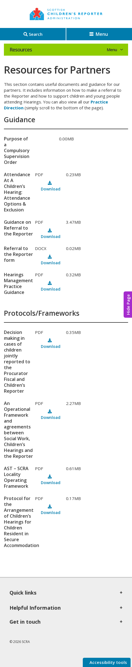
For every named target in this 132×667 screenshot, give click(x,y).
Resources (21, 49)
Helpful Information (35, 607)
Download (50, 189)
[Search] (33, 34)
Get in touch (25, 621)
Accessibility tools (107, 662)
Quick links (23, 592)
